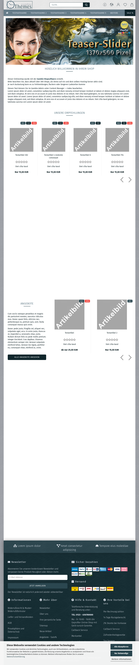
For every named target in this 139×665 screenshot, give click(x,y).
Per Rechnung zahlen (113, 611)
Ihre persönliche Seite (50, 619)
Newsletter (45, 608)
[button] (111, 5)
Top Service (109, 640)
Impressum (13, 637)
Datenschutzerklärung (16, 657)
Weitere (114, 13)
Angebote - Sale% (48, 637)
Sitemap (44, 625)
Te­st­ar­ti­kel (69, 333)
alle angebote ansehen (27, 357)
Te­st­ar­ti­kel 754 (117, 155)
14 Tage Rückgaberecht (114, 617)
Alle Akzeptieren (121, 647)
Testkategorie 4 (78, 13)
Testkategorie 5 (98, 13)
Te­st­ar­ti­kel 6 (85, 155)
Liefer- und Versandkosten (20, 617)
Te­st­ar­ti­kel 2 (112, 333)
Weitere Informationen (121, 659)
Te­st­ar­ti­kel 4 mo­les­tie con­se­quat (53, 156)
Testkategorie (19, 13)
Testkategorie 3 (58, 13)
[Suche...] (86, 4)
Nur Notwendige (121, 653)
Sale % (130, 13)
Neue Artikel (46, 631)
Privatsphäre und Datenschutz (16, 630)
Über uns (44, 614)
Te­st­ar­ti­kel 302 (21, 155)
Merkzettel (77, 636)
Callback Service (80, 630)
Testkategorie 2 (38, 13)
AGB (10, 623)
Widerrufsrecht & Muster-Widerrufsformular (20, 609)
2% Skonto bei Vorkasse (114, 623)
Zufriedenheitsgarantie (114, 635)
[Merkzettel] (125, 5)
